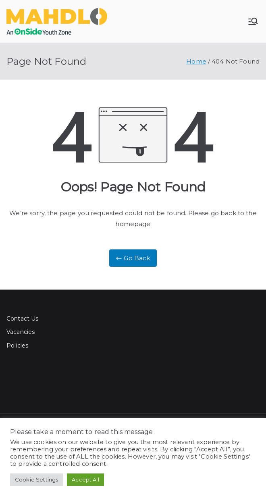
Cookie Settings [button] (36, 479)
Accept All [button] (85, 479)
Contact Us (22, 318)
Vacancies (20, 331)
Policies (17, 345)
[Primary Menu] (253, 21)
